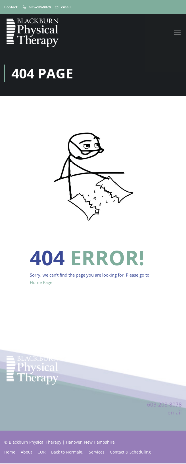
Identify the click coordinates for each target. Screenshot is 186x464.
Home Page (41, 283)
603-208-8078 (40, 7)
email (66, 7)
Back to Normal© (67, 452)
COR (41, 452)
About (26, 452)
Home (9, 452)
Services (97, 452)
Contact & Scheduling (130, 452)
